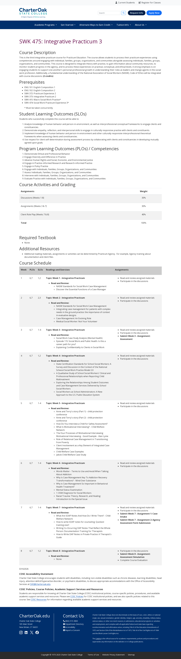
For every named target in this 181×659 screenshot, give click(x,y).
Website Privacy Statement (113, 654)
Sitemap (131, 654)
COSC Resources (38, 599)
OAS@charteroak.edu (40, 584)
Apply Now (154, 12)
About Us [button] (140, 24)
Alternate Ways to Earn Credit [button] (95, 24)
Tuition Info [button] (123, 24)
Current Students (125, 2)
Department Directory (74, 624)
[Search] (109, 13)
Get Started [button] (67, 24)
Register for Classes (149, 2)
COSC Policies (76, 596)
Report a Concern (72, 630)
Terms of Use (93, 654)
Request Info (136, 12)
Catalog (98, 639)
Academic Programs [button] (45, 24)
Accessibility (70, 627)
